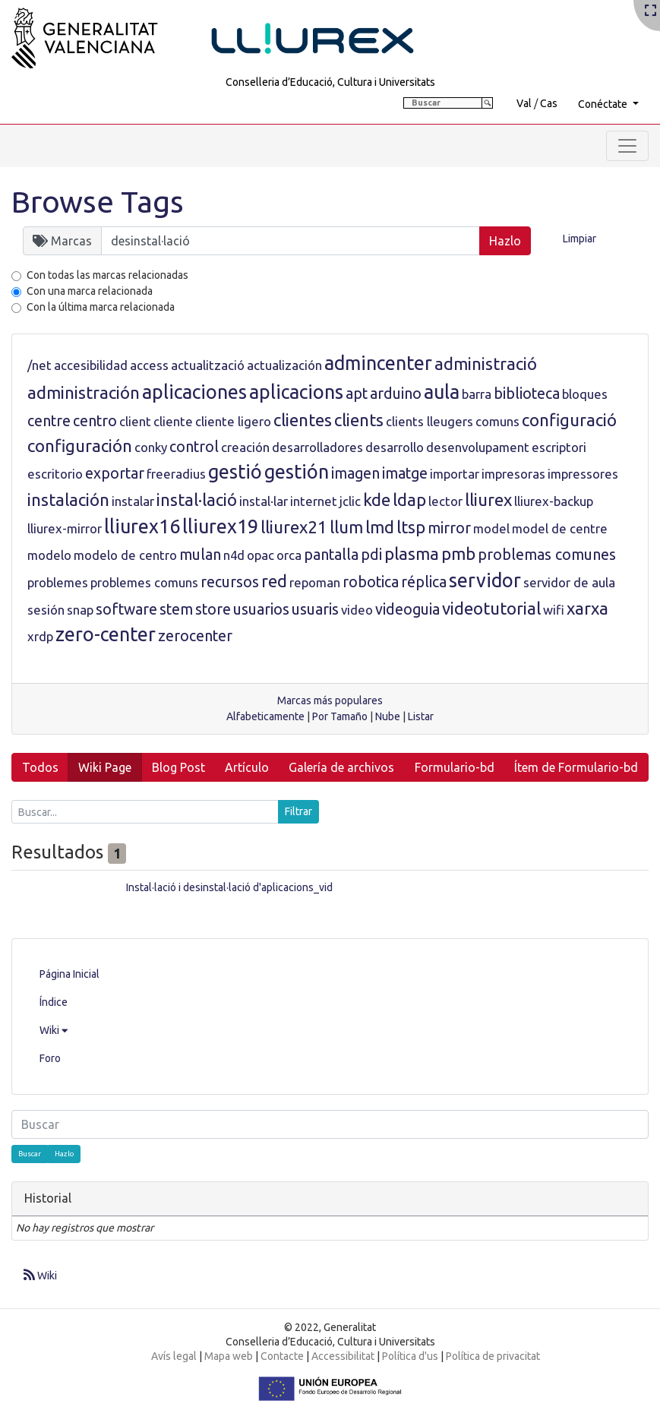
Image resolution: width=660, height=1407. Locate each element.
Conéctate (604, 104)
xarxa (587, 608)
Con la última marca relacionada (101, 307)
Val (524, 103)
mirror (449, 528)
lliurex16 (142, 526)
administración (83, 392)
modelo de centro (125, 555)
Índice (53, 1002)
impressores (583, 473)
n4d (234, 555)
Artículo (247, 767)
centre (49, 421)
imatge (405, 473)
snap (80, 609)
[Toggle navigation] (627, 146)
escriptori (559, 447)
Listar (421, 716)
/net (39, 365)
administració (485, 363)
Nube (387, 716)
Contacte (282, 1356)
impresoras (513, 473)
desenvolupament (477, 447)
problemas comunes (547, 554)
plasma (411, 553)
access (149, 365)
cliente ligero (233, 421)
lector (445, 501)
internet (313, 501)
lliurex (488, 499)
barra (476, 394)
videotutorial (491, 608)
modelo (49, 555)
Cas (548, 103)
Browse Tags (97, 202)
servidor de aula (569, 582)
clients (359, 419)
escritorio (55, 473)
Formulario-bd (454, 767)
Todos (40, 767)
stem (176, 609)
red (274, 580)
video (357, 609)
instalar (133, 501)
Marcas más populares (330, 700)
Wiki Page (104, 767)
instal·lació (196, 499)
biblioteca (527, 393)
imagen (355, 473)
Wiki (53, 1030)
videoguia (407, 609)
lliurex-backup (553, 501)
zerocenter (195, 636)
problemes (57, 582)
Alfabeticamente (265, 716)
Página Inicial (69, 974)
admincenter (378, 363)
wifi (553, 609)
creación (245, 447)
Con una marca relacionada (90, 291)
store (213, 609)
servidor (485, 580)
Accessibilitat (342, 1356)
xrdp (40, 636)
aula (441, 392)
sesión (46, 609)
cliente (173, 421)
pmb (458, 553)
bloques (585, 394)
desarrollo (394, 447)
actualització (208, 365)
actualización (284, 365)
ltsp (410, 526)
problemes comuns (144, 582)
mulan (200, 554)
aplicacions (296, 392)
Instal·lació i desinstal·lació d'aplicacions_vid (229, 887)
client (135, 421)
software (126, 609)
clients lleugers (429, 421)
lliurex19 (220, 526)
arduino (396, 393)
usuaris (315, 609)
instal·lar (263, 501)
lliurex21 (294, 526)
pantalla (331, 554)
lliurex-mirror (64, 528)
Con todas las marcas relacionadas (107, 275)
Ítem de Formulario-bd (576, 767)
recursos (230, 582)
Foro (50, 1058)
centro (95, 421)
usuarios (261, 609)
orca (289, 555)
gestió (235, 471)
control (194, 446)
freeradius (176, 473)
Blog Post (178, 767)
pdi (371, 554)
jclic (350, 501)
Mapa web (228, 1356)
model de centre (560, 528)
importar (454, 473)
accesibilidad (91, 365)
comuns (497, 421)
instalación (68, 499)
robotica (371, 582)
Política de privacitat (493, 1356)
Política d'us (410, 1356)
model (491, 528)
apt (357, 393)
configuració (569, 419)
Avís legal (174, 1356)
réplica (424, 582)
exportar (114, 473)
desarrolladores (317, 447)
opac (260, 555)
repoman (314, 582)
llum (346, 526)
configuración (79, 445)
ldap (409, 499)
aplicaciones (194, 392)
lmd (379, 526)
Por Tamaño (340, 716)
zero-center (105, 634)
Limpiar (579, 238)
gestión (296, 471)
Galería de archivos (341, 767)
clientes (302, 419)
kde (376, 499)
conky (150, 447)
